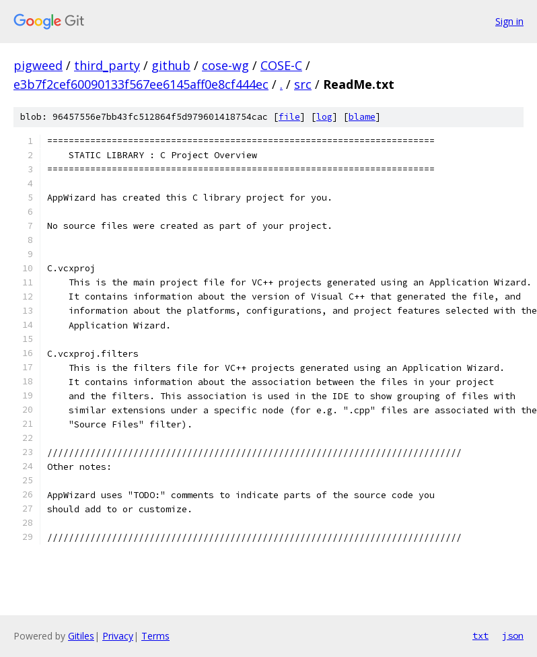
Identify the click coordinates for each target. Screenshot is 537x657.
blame (362, 117)
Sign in (509, 21)
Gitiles (81, 635)
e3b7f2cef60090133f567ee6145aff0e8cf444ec (140, 84)
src (303, 84)
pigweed (38, 65)
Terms (155, 635)
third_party (107, 65)
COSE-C (281, 65)
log (324, 117)
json (513, 635)
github (170, 65)
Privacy (117, 635)
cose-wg (225, 65)
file (289, 117)
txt (480, 635)
